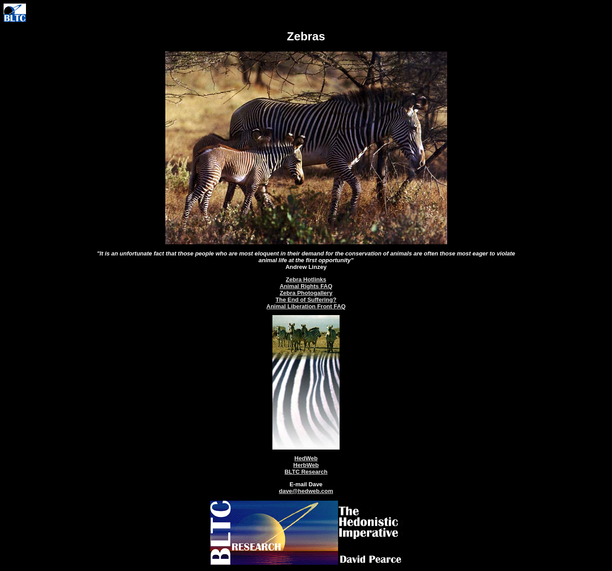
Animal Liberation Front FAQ (306, 306)
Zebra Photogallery (306, 293)
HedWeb (306, 458)
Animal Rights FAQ (306, 286)
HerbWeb (306, 465)
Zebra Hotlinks (306, 279)
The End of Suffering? (306, 299)
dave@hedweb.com (306, 491)
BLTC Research (306, 471)
